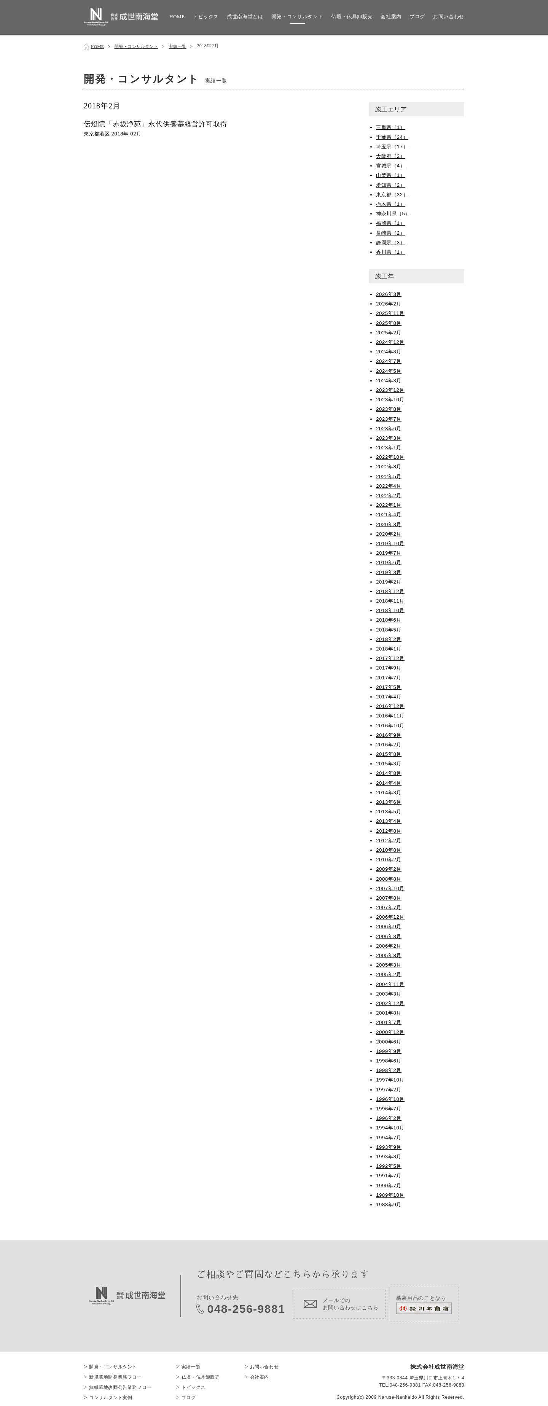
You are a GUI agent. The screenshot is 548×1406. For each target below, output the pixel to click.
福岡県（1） (391, 221)
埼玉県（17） (393, 145)
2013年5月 (389, 810)
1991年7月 (389, 1174)
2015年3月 (389, 762)
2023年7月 (389, 417)
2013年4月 (389, 819)
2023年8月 (389, 407)
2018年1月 (389, 647)
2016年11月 (391, 714)
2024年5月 (389, 369)
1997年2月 (389, 1088)
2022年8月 (389, 465)
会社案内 (391, 16)
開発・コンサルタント (297, 16)
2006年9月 (389, 925)
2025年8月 (389, 321)
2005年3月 (389, 963)
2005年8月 (389, 954)
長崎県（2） (391, 231)
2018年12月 (391, 590)
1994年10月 (391, 1126)
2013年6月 (389, 800)
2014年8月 (389, 771)
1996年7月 (389, 1107)
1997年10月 (391, 1078)
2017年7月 (389, 676)
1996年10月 (391, 1097)
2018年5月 (389, 628)
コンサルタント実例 (110, 1391)
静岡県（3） (391, 241)
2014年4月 (389, 781)
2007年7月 (389, 906)
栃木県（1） (391, 202)
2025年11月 (391, 312)
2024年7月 (389, 359)
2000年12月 (391, 1030)
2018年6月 (389, 618)
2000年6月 (389, 1040)
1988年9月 (389, 1203)
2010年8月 (389, 848)
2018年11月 (391, 599)
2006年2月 (389, 944)
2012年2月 (389, 839)
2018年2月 (389, 638)
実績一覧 (184, 45)
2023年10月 (391, 398)
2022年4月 (389, 484)
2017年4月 (389, 695)
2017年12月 (391, 657)
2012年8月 (389, 829)
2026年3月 (389, 292)
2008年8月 (389, 877)
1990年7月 (389, 1184)
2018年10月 (391, 609)
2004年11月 (391, 983)
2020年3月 (389, 523)
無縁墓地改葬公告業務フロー (120, 1381)
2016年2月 (389, 743)
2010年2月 (389, 858)
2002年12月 (391, 1002)
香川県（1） (391, 250)
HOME (177, 16)
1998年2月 (389, 1069)
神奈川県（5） (394, 212)
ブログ (417, 16)
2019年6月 (389, 561)
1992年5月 (389, 1164)
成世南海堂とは (245, 16)
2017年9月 (389, 666)
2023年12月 (391, 388)
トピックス (206, 16)
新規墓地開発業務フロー (115, 1370)
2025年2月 (389, 331)
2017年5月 (389, 685)
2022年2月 (389, 494)
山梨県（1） (391, 173)
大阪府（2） (391, 154)
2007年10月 (391, 887)
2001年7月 (389, 1021)
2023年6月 (389, 427)
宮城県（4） (391, 164)
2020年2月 (389, 532)
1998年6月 (389, 1059)
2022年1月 (389, 503)
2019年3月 (389, 571)
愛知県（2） (391, 183)
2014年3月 (389, 791)
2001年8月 (389, 1011)
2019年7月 (389, 551)
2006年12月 (391, 915)
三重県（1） (391, 125)
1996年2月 (389, 1116)
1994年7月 (389, 1136)
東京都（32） (393, 193)
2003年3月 (389, 992)
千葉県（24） (393, 135)
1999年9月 (389, 1050)
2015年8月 (389, 752)
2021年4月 (389, 513)
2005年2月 (389, 973)
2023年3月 (389, 436)
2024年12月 (391, 340)
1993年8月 (389, 1155)
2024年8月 (389, 350)
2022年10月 (391, 455)
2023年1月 (389, 446)
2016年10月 (391, 724)
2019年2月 (389, 580)
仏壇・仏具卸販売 (352, 16)
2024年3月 (389, 379)
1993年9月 (389, 1145)
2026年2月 (389, 302)
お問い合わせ (448, 16)
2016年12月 (391, 704)
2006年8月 (389, 935)
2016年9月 (389, 733)
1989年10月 (391, 1193)
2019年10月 (391, 542)
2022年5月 (389, 475)
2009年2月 (389, 867)
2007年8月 (389, 896)
